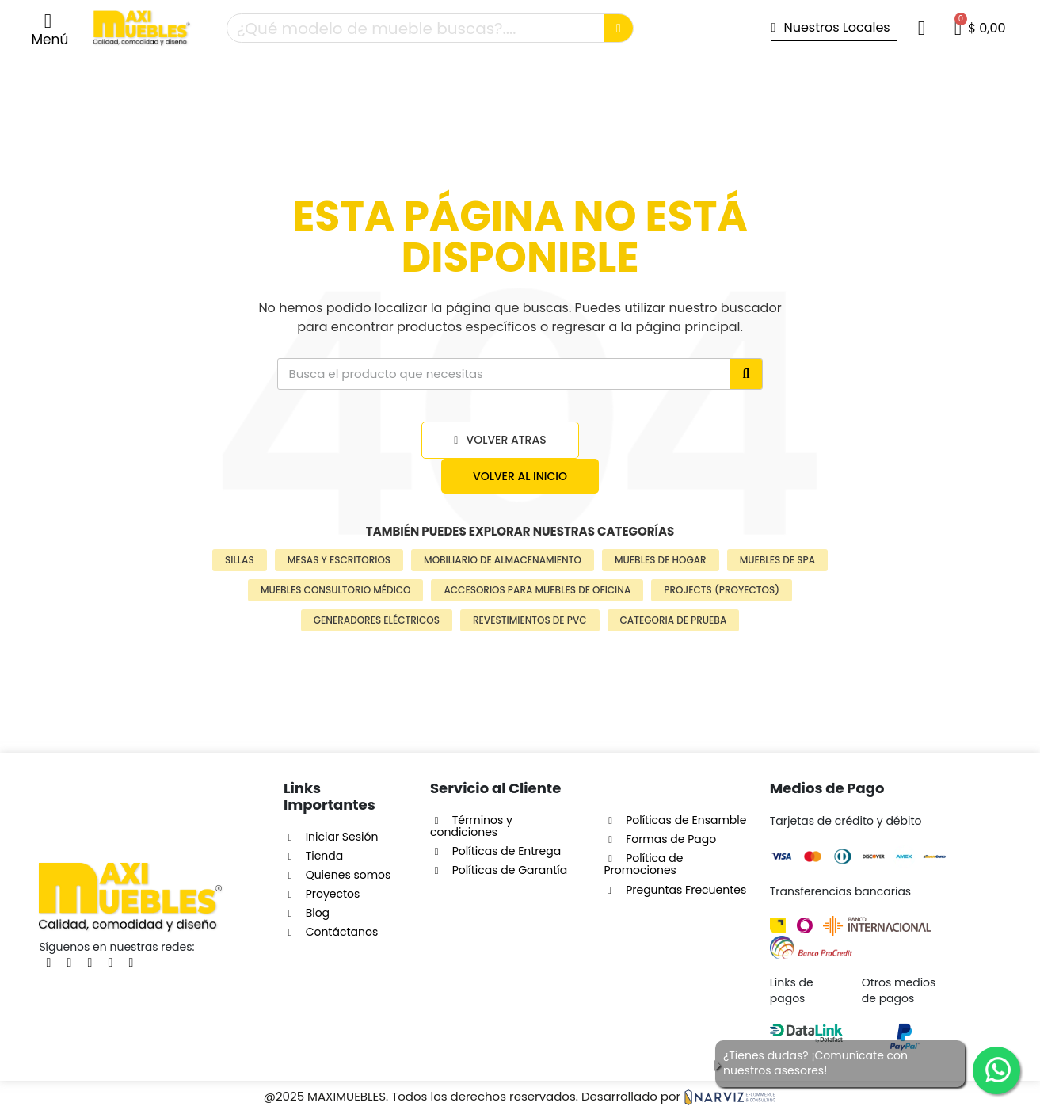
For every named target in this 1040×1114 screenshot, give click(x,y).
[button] (49, 29)
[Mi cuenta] (922, 28)
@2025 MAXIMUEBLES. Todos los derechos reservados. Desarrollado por (520, 1096)
